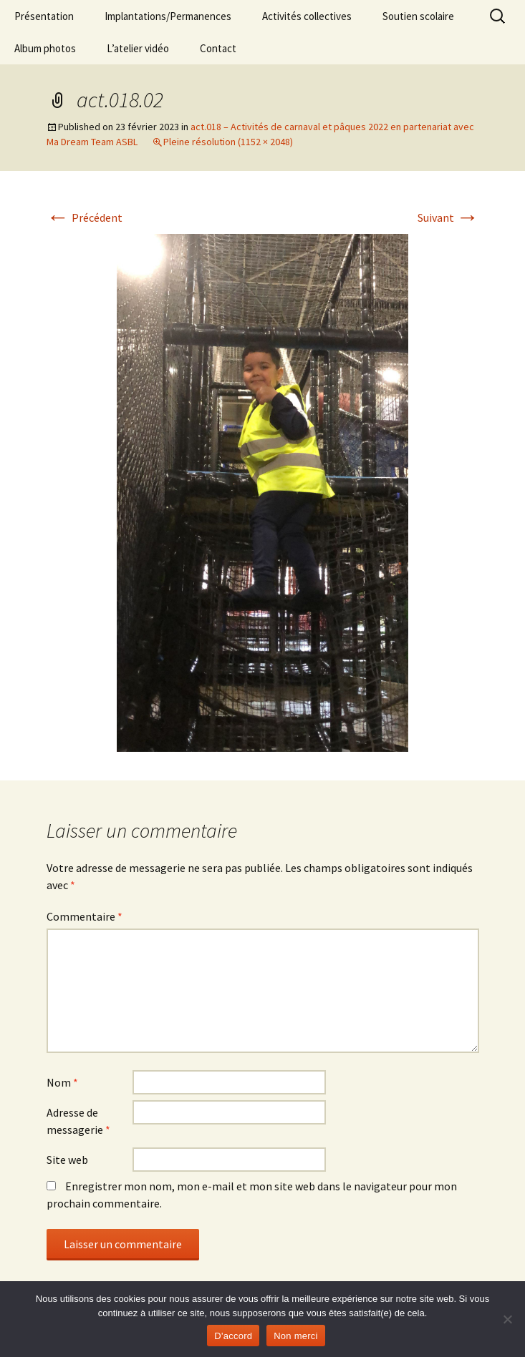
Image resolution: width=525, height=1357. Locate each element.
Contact (218, 48)
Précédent (84, 217)
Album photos (45, 48)
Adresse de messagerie (78, 1121)
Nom (62, 1082)
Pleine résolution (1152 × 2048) (228, 141)
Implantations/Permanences (168, 16)
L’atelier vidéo (138, 48)
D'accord (233, 1336)
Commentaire (84, 916)
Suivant (448, 217)
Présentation (44, 16)
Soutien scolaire (418, 16)
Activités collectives (307, 16)
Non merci (296, 1336)
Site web (67, 1159)
